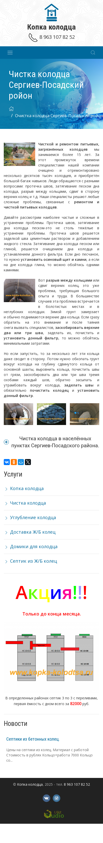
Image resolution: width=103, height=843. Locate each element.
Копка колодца (24, 488)
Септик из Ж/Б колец (30, 561)
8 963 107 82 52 (51, 37)
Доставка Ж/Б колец (30, 532)
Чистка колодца (25, 503)
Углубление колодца (30, 517)
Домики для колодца (31, 546)
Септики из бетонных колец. (33, 739)
